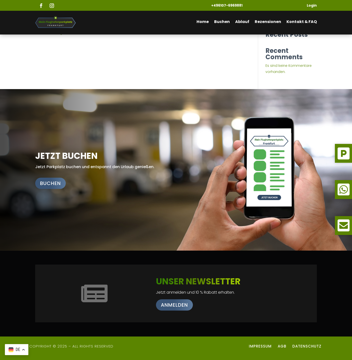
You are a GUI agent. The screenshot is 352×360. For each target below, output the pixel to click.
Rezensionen (268, 21)
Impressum (260, 346)
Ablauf (242, 21)
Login (312, 5)
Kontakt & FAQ (301, 21)
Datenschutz (307, 346)
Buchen (222, 21)
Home (203, 21)
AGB (282, 346)
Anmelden (174, 305)
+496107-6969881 (226, 5)
